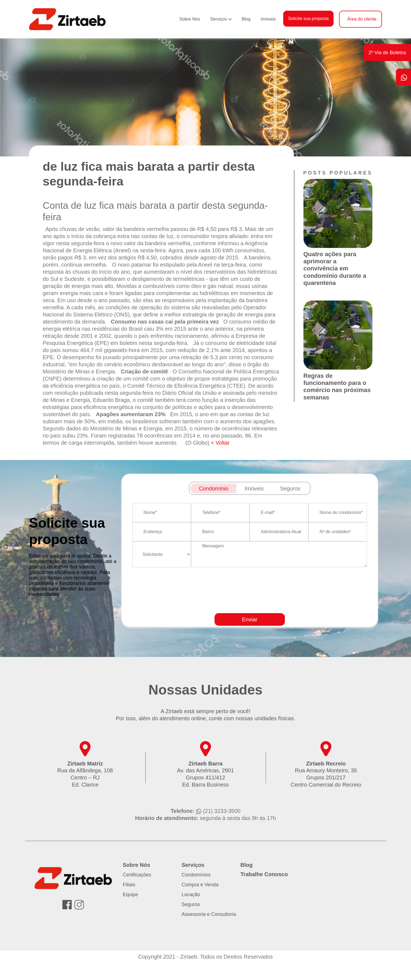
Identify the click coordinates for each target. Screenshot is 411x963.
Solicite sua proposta (308, 18)
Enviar (249, 619)
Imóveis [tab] (254, 488)
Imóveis (268, 19)
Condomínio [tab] (213, 488)
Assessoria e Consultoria (209, 914)
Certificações (137, 875)
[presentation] (263, 606)
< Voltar (220, 443)
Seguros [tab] (290, 488)
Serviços (218, 19)
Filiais (129, 884)
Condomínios (196, 875)
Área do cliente (362, 19)
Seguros (191, 904)
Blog (246, 19)
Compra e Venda (200, 884)
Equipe (130, 894)
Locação (191, 894)
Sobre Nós (190, 19)
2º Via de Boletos (387, 52)
